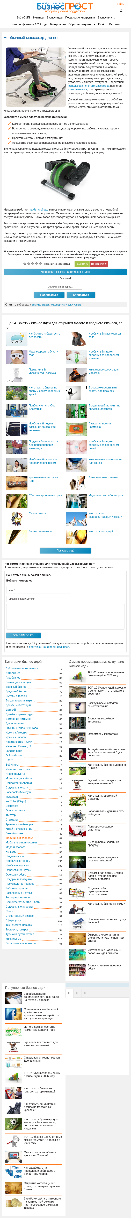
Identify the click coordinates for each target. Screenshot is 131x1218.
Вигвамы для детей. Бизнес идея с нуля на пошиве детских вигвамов (105, 875)
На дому (11, 851)
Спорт (9, 911)
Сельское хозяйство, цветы (23, 902)
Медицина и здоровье (19, 837)
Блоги (9, 760)
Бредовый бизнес (17, 691)
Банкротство (58, 24)
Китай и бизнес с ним (19, 828)
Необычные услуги (18, 865)
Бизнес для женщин (18, 682)
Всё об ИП (23, 17)
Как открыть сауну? (101, 531)
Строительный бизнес (20, 915)
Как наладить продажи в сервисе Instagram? (103, 859)
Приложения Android (19, 783)
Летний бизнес (15, 833)
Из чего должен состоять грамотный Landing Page (39, 1028)
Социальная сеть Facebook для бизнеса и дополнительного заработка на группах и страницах (41, 1014)
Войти (119, 3)
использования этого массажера (89, 85)
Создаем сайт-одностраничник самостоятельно (98, 891)
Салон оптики (37, 513)
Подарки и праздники (19, 879)
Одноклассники (15, 810)
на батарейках (39, 209)
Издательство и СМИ (19, 741)
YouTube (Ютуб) (16, 801)
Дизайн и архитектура (19, 714)
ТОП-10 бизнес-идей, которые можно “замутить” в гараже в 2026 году (107, 690)
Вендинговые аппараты (20, 700)
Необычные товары (18, 860)
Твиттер (11, 815)
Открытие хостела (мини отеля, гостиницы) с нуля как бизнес (106, 937)
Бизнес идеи (55, 17)
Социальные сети (17, 787)
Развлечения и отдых (19, 892)
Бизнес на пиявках (40, 531)
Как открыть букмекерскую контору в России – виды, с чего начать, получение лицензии (41, 1124)
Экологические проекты (21, 943)
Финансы (38, 17)
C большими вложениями (22, 668)
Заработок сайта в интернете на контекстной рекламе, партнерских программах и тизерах (42, 1203)
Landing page (14, 750)
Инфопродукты (15, 773)
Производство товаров (20, 883)
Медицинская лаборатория (106, 495)
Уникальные (13, 938)
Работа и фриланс (17, 888)
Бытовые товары (16, 695)
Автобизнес (13, 673)
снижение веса (77, 89)
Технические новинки (19, 925)
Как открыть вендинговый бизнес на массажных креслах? (40, 1106)
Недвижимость (15, 856)
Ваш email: (65, 278)
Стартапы (12, 819)
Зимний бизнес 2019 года (22, 728)
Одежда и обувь (16, 874)
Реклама (114, 24)
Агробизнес (13, 677)
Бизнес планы (106, 17)
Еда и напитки (15, 723)
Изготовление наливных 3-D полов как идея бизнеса (105, 952)
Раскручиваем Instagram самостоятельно (103, 705)
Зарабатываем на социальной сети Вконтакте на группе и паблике (41, 996)
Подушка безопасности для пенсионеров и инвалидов (43, 445)
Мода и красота (15, 847)
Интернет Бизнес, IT (18, 746)
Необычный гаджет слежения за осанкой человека (42, 427)
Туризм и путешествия (20, 934)
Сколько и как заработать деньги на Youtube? (40, 1154)
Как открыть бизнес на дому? (106, 903)
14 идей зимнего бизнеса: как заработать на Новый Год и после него (106, 752)
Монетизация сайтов (19, 778)
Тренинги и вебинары (19, 824)
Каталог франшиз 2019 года (29, 24)
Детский (11, 709)
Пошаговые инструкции (80, 17)
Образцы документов (82, 24)
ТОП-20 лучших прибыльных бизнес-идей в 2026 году (106, 674)
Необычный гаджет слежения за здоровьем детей (104, 445)
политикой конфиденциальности (49, 646)
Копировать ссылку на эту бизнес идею (65, 271)
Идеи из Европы (16, 737)
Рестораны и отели (18, 897)
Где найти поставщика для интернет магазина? (104, 782)
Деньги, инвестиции (18, 705)
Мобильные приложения (21, 842)
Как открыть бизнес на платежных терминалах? (39, 1090)
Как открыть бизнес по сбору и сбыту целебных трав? (44, 391)
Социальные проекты (19, 906)
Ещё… (102, 24)
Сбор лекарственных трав (45, 495)
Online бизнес (14, 755)
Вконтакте (12, 805)
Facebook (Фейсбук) (18, 792)
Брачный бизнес (16, 686)
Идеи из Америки (16, 732)
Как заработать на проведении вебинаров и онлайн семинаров (39, 1170)
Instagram (12, 796)
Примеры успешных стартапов (100, 828)
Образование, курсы (18, 870)
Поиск (119, 11)
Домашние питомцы (18, 718)
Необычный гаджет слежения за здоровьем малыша (104, 355)
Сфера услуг (14, 920)
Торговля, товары (17, 929)
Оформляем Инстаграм (103, 733)
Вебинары (12, 764)
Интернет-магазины (18, 769)
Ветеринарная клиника (103, 477)
